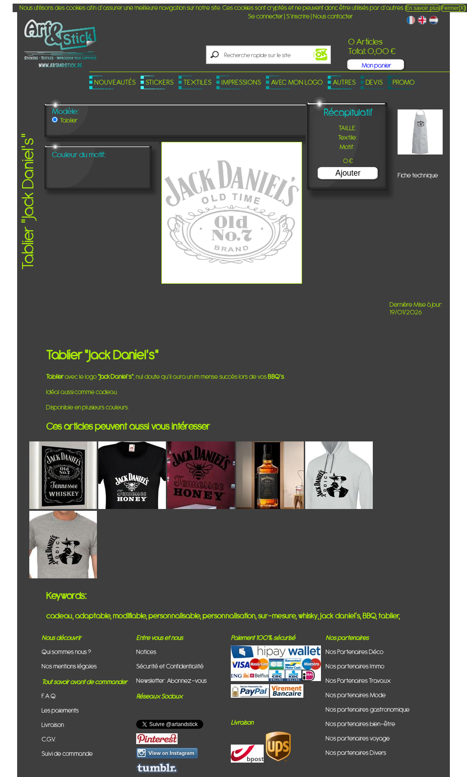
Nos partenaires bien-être (360, 723)
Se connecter (265, 16)
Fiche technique (418, 175)
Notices (146, 651)
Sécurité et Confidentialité (170, 666)
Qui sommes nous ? (66, 651)
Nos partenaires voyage (357, 738)
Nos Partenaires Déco (354, 651)
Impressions (241, 82)
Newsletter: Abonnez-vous (171, 680)
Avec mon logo (297, 82)
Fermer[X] (453, 8)
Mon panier (376, 65)
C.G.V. (48, 739)
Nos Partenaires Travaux (358, 680)
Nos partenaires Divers (355, 752)
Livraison (52, 724)
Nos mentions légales (69, 666)
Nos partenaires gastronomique (367, 709)
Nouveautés (115, 82)
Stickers (160, 82)
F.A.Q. (48, 696)
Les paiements (60, 710)
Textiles (197, 82)
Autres (344, 82)
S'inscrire (298, 16)
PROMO (404, 82)
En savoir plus (423, 8)
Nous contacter (333, 16)
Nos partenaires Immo (355, 666)
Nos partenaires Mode (355, 695)
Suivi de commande (67, 753)
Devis (374, 82)
